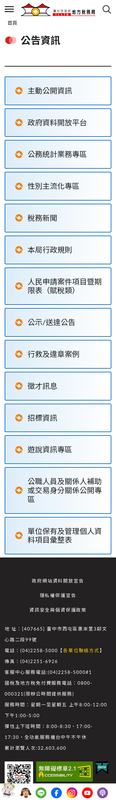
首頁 (12, 23)
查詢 (106, 9)
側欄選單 (9, 9)
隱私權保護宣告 (58, 595)
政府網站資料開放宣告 (58, 580)
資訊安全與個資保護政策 (58, 610)
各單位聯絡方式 (81, 650)
